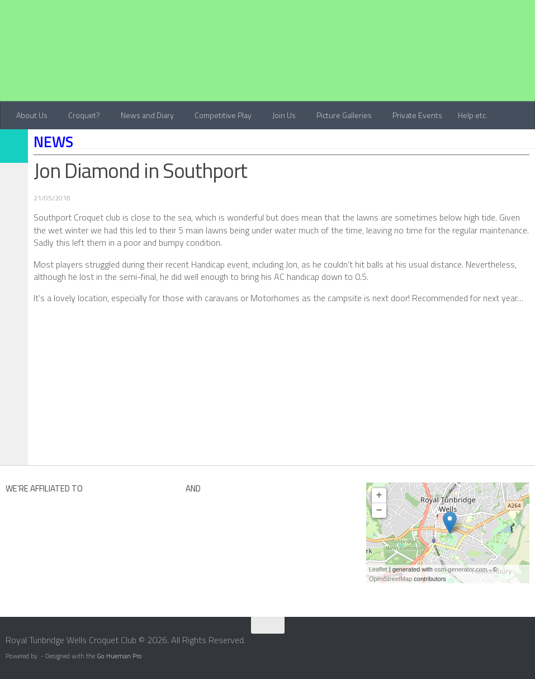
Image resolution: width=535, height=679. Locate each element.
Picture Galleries (344, 115)
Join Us (284, 115)
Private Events (417, 115)
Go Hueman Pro (119, 656)
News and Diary (147, 115)
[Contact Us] (527, 643)
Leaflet (378, 569)
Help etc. (472, 115)
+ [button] (379, 495)
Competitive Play (223, 115)
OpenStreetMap (391, 578)
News (53, 141)
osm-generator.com (460, 569)
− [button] (379, 510)
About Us (32, 115)
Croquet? (84, 115)
